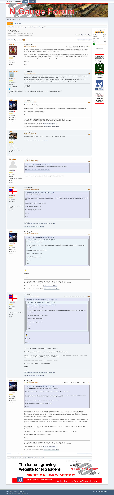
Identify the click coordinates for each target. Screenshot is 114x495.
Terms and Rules (99, 491)
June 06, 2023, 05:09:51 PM (30, 101)
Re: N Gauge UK (28, 44)
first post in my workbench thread (51, 126)
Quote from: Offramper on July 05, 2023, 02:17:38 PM (40, 164)
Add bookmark (82, 40)
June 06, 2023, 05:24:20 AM (30, 46)
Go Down (10, 40)
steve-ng (13, 159)
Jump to (69, 461)
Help (94, 491)
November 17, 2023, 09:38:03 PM (31, 382)
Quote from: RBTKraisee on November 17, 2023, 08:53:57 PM (42, 299)
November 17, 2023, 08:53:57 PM (31, 233)
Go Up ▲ (106, 491)
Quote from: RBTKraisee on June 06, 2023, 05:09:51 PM (40, 192)
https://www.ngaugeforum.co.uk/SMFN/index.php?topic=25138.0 (39, 223)
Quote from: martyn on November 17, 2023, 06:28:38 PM (40, 237)
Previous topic (79, 35)
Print (89, 40)
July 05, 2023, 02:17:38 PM (30, 133)
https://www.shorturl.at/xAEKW (50, 123)
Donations (99, 77)
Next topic (88, 35)
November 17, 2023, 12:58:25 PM (31, 160)
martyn (12, 187)
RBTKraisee (14, 100)
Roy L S (12, 44)
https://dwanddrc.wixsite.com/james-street (34, 226)
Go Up (9, 454)
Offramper (13, 132)
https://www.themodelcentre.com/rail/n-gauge (36, 140)
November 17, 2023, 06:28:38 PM (31, 189)
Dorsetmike (14, 71)
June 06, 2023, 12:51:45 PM (30, 73)
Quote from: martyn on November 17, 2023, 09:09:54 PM (40, 386)
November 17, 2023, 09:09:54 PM (31, 296)
